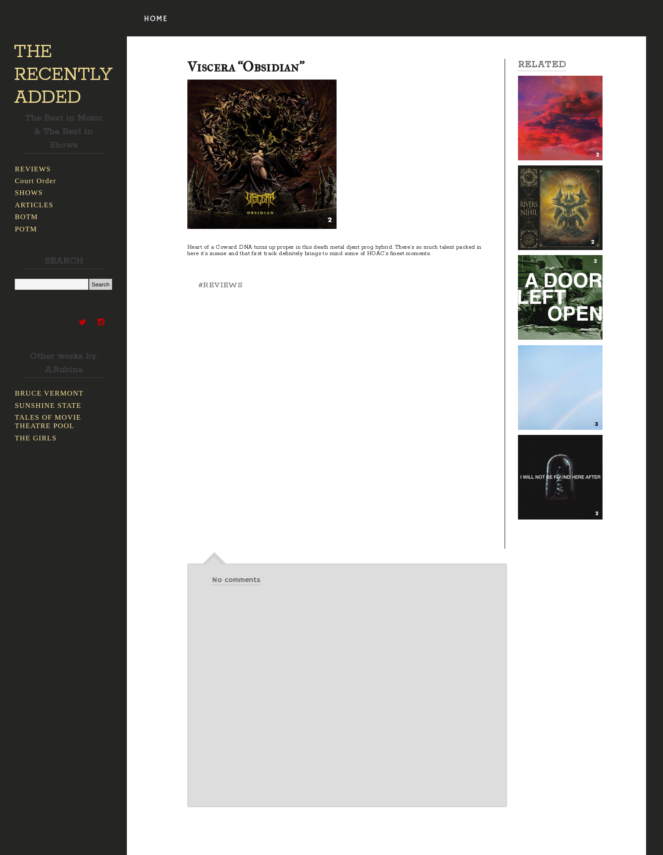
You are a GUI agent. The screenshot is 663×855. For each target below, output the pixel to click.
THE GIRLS (36, 438)
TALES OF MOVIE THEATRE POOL (48, 421)
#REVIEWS (220, 285)
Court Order (35, 181)
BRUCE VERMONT (49, 393)
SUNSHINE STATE (48, 405)
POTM (26, 229)
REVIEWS (33, 169)
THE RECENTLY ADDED (63, 75)
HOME (155, 19)
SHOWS (29, 193)
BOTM (26, 217)
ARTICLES (34, 205)
